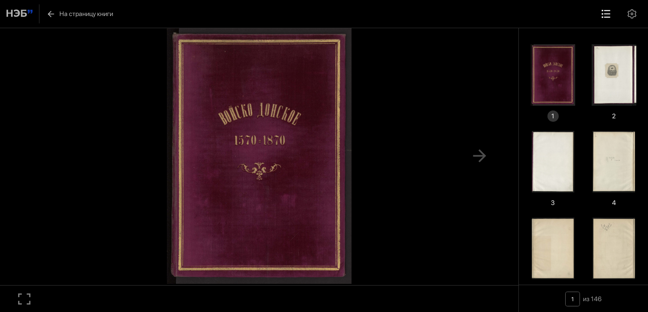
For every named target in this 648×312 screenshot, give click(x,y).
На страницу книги (80, 14)
